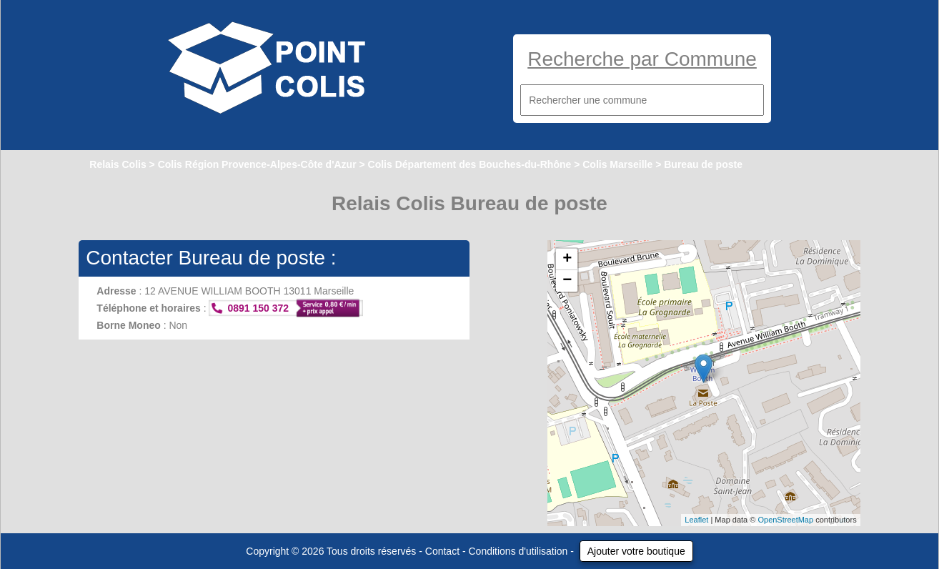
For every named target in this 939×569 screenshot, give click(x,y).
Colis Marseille (617, 164)
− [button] (567, 281)
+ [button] (567, 259)
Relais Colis (117, 164)
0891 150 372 (258, 308)
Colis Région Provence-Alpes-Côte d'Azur (257, 164)
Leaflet (696, 519)
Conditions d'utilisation (518, 551)
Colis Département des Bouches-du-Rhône (470, 164)
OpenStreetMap (785, 519)
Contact (442, 551)
